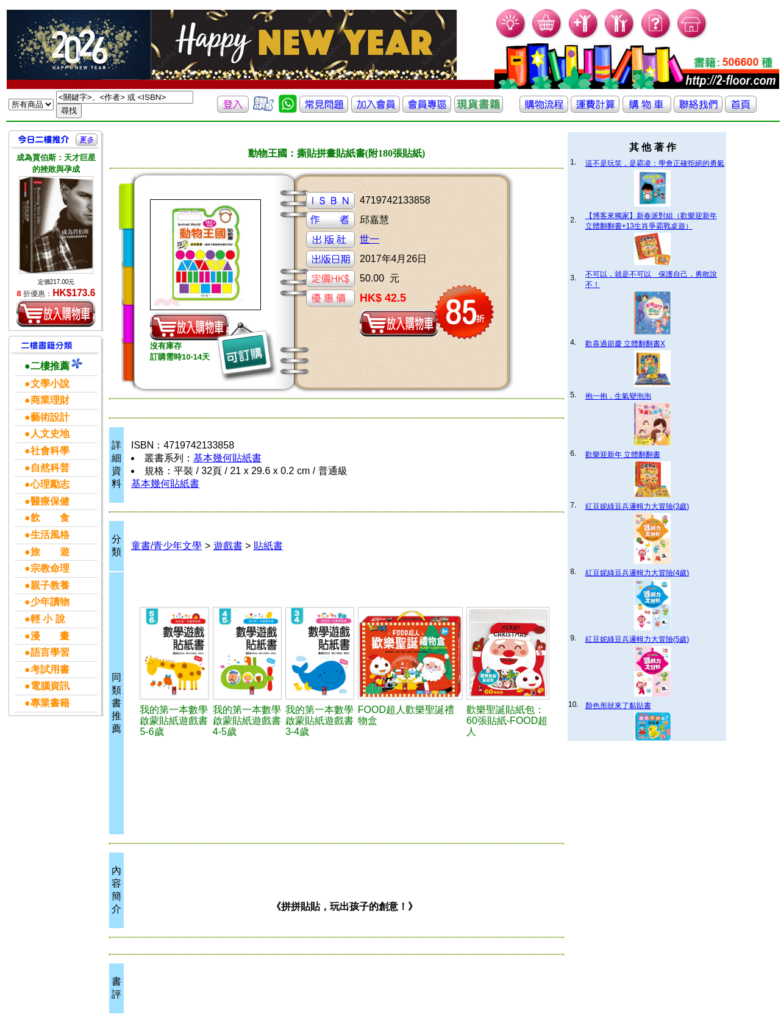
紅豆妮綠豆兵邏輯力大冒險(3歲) (637, 506)
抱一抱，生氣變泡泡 (618, 396)
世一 (369, 239)
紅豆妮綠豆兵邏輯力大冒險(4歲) (637, 573)
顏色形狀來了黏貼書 (618, 705)
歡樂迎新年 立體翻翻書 (622, 454)
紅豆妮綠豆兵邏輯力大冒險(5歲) (637, 639)
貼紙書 (268, 546)
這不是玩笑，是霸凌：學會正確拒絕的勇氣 (654, 163)
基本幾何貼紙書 (227, 458)
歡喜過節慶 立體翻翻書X (625, 343)
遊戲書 (228, 546)
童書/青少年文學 (166, 546)
